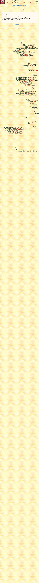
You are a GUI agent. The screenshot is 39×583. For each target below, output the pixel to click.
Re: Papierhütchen (24, 83)
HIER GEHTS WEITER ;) (21, 94)
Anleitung (29, 62)
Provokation (18, 53)
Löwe (31, 124)
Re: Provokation (20, 54)
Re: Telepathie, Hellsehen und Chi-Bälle (21, 52)
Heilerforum (10, 2)
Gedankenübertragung (23, 117)
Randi (22, 43)
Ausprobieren (22, 57)
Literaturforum (21, 2)
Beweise (16, 50)
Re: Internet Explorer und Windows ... (24, 151)
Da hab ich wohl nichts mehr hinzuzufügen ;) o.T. (27, 88)
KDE (13, 148)
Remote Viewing (8, 130)
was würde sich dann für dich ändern (10, 30)
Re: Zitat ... (30, 122)
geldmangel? (22, 81)
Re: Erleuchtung (30, 101)
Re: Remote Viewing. (18, 136)
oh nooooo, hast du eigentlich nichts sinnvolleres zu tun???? (27, 89)
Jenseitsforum (17, 2)
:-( (23, 84)
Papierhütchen (22, 82)
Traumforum (28, 2)
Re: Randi (24, 44)
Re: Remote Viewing (11, 131)
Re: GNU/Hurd (13, 147)
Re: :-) (29, 87)
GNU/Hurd (11, 146)
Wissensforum (32, 2)
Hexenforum (14, 2)
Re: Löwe (33, 125)
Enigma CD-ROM (8, 144)
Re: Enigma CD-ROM (11, 145)
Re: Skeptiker (15, 38)
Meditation (28, 64)
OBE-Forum (25, 2)
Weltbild (7, 31)
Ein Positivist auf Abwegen (7, 28)
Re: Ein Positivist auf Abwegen (9, 29)
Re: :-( (26, 85)
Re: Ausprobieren (24, 58)
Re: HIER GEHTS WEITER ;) (24, 95)
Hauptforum (7, 2)
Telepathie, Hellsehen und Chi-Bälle (18, 51)
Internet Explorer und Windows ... (21, 150)
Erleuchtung (28, 100)
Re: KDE (16, 149)
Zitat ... (28, 121)
